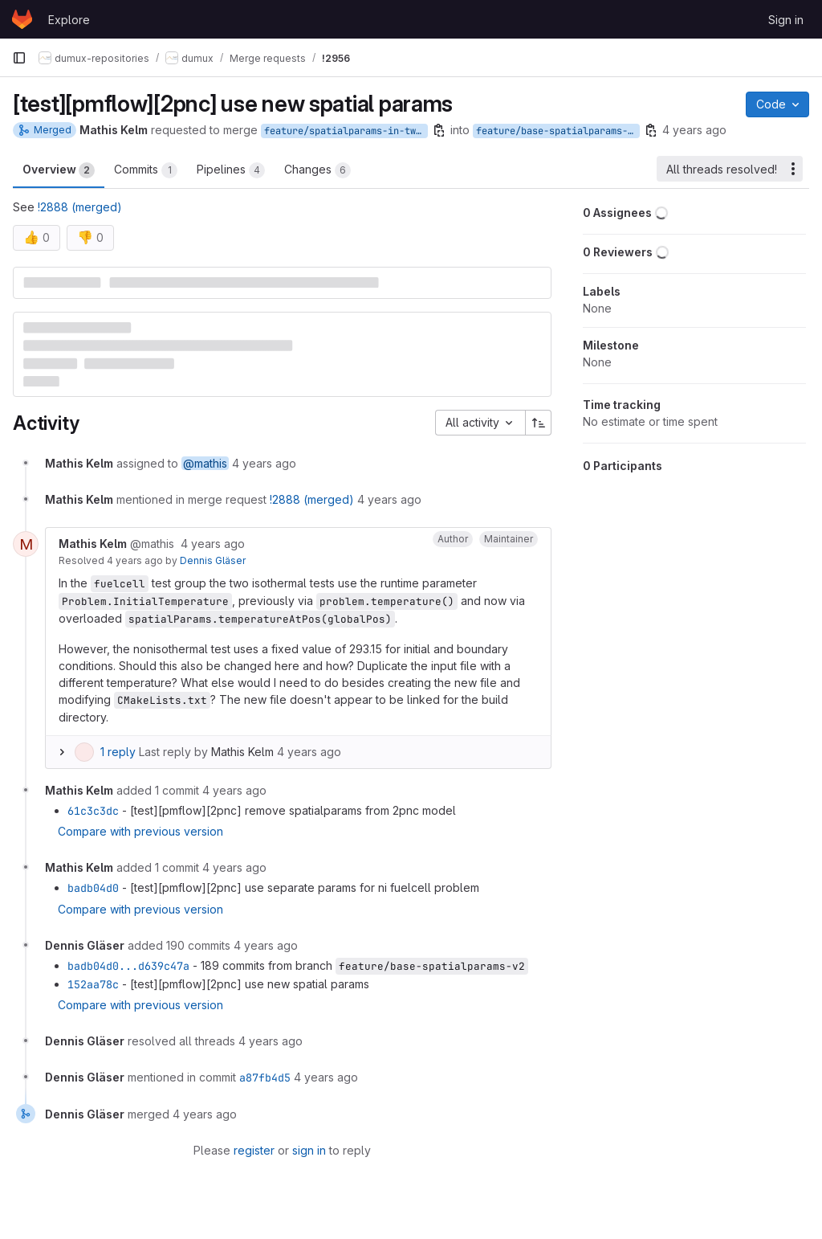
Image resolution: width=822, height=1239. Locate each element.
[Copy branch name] (439, 130)
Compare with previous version (140, 831)
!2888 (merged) (80, 207)
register (254, 1150)
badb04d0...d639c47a (128, 966)
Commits (145, 170)
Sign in (786, 20)
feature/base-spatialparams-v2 (557, 131)
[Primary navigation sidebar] (19, 58)
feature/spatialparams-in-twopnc (346, 131)
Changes (317, 170)
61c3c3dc (93, 811)
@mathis (205, 463)
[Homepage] (22, 19)
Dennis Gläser (213, 560)
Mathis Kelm (242, 752)
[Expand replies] (61, 752)
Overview (58, 170)
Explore (69, 20)
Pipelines (231, 170)
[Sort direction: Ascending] (538, 422)
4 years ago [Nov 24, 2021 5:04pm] (694, 130)
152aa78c (93, 984)
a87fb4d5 (265, 1077)
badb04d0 (93, 888)
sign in (309, 1150)
